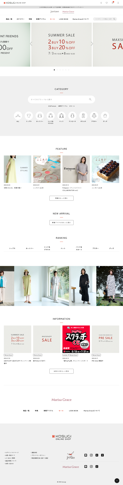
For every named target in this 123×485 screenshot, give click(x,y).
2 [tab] (57, 69)
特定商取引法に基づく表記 (40, 458)
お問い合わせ (9, 463)
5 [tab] (65, 69)
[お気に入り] (107, 3)
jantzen (65, 355)
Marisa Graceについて (81, 19)
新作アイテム (63, 106)
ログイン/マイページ (12, 452)
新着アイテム (41, 19)
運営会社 (34, 452)
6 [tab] (68, 69)
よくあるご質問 (10, 458)
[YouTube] (97, 455)
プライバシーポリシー (38, 455)
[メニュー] (118, 3)
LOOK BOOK (63, 19)
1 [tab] (54, 69)
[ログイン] (101, 3)
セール (52, 19)
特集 (30, 19)
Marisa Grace (8, 355)
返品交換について (10, 461)
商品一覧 (9, 19)
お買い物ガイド (10, 455)
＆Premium (52, 106)
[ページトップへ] (117, 480)
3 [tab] (60, 69)
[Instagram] (91, 455)
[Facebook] (102, 455)
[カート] (112, 3)
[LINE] (85, 455)
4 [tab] (62, 69)
